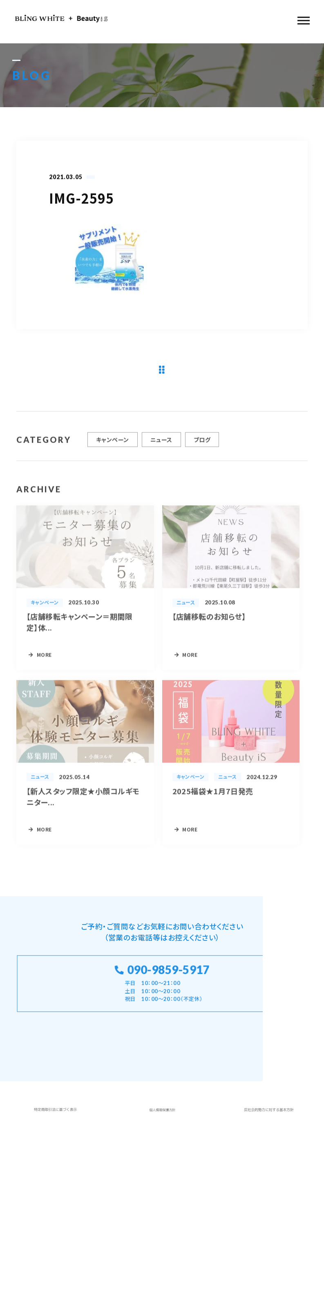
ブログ (202, 443)
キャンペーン (112, 443)
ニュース (161, 443)
